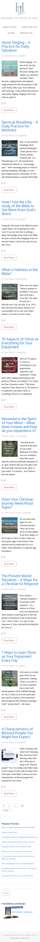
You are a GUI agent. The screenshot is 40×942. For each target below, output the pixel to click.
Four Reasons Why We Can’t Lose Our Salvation (17, 876)
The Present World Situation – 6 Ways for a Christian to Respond (20, 579)
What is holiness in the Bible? (20, 271)
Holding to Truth (20, 11)
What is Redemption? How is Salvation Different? (18, 863)
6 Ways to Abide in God (9, 832)
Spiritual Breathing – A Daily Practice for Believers (20, 126)
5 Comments (20, 352)
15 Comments (21, 436)
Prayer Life (26, 33)
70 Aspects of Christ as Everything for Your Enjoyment (20, 343)
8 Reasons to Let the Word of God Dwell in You (17, 851)
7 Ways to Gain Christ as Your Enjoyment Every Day (19, 656)
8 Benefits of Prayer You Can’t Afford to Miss (16, 847)
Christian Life (29, 27)
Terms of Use (25, 938)
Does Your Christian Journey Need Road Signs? (17, 503)
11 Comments (21, 135)
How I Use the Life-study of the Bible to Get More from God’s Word (19, 208)
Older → (7, 810)
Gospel (12, 33)
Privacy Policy (15, 938)
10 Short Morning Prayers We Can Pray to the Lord (18, 842)
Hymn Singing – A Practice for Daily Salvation (16, 46)
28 (22, 805)
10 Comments (21, 279)
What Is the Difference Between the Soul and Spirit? (18, 827)
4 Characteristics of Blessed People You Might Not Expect (17, 733)
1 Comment (20, 56)
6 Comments (20, 589)
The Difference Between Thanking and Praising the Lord (20, 837)
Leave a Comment (23, 512)
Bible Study (9, 27)
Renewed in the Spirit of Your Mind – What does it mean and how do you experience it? (19, 424)
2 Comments (20, 219)
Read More (9, 110)
